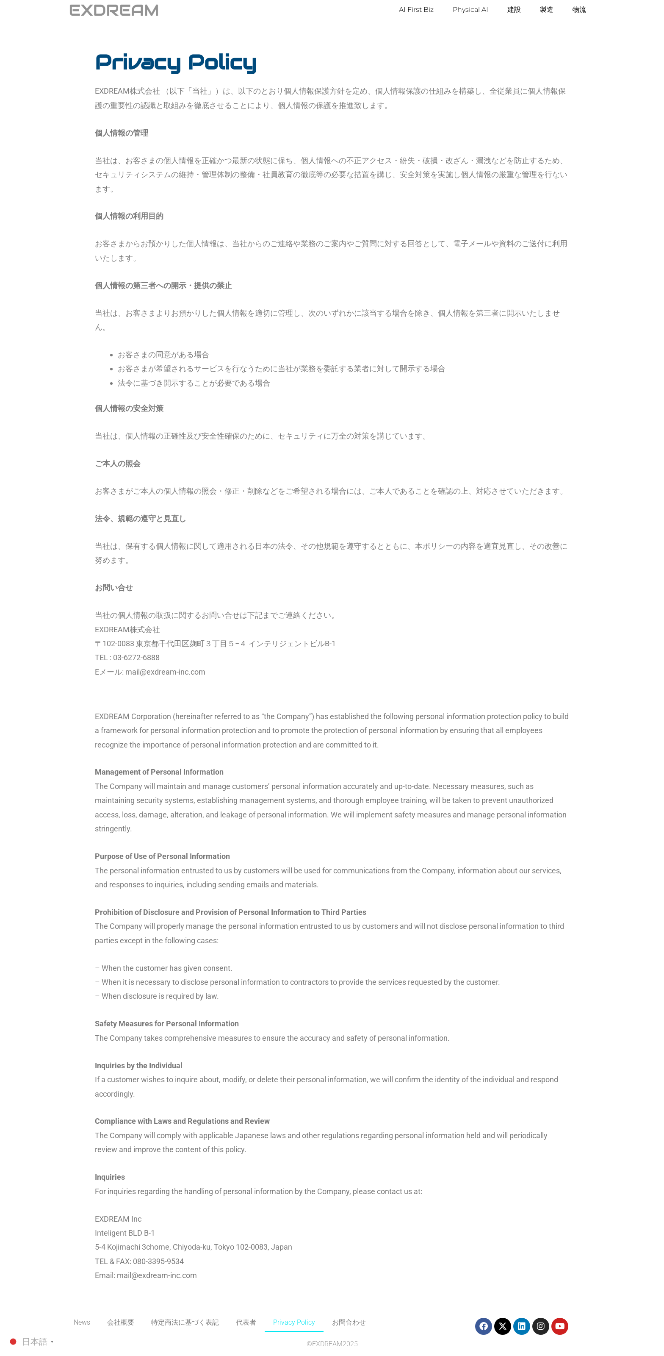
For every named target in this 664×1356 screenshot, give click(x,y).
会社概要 (120, 1322)
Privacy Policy (294, 1322)
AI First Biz (416, 10)
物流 (579, 10)
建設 (514, 10)
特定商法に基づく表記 (185, 1322)
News (82, 1322)
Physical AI (470, 10)
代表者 (246, 1322)
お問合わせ (349, 1322)
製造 (546, 10)
